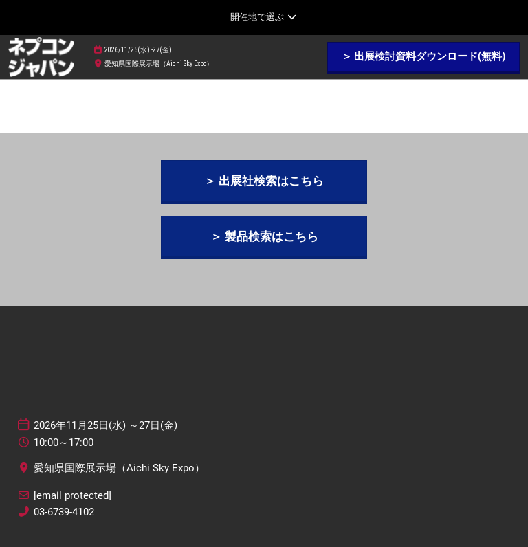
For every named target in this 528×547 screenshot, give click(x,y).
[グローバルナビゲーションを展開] (263, 17)
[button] (423, 57)
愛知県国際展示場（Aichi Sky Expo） (158, 63)
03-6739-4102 (64, 512)
